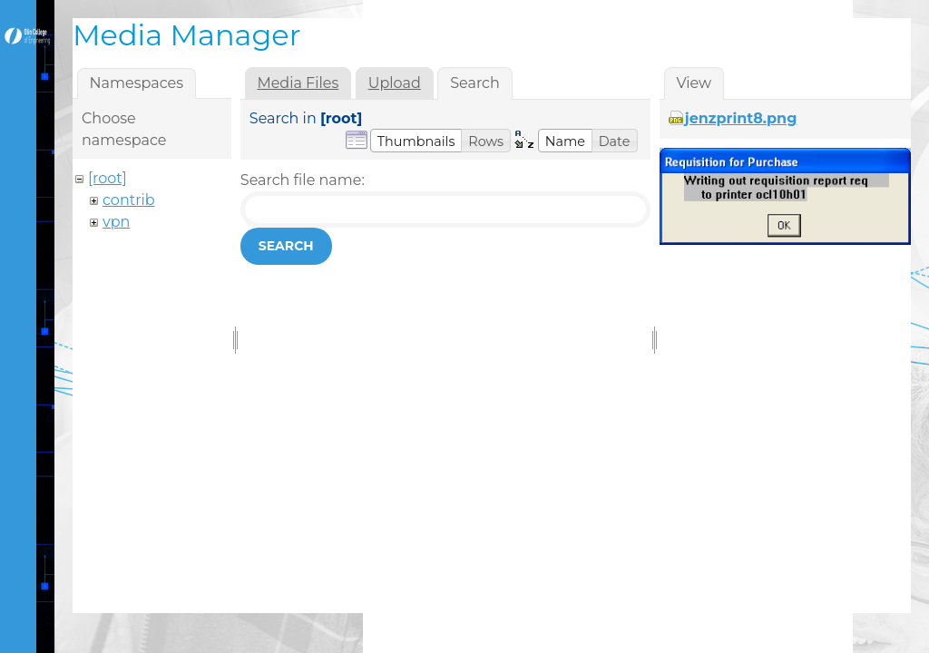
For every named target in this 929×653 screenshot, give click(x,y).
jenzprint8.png (741, 118)
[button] (416, 140)
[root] (107, 178)
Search (286, 246)
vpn (116, 221)
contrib (129, 200)
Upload (394, 83)
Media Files (297, 83)
